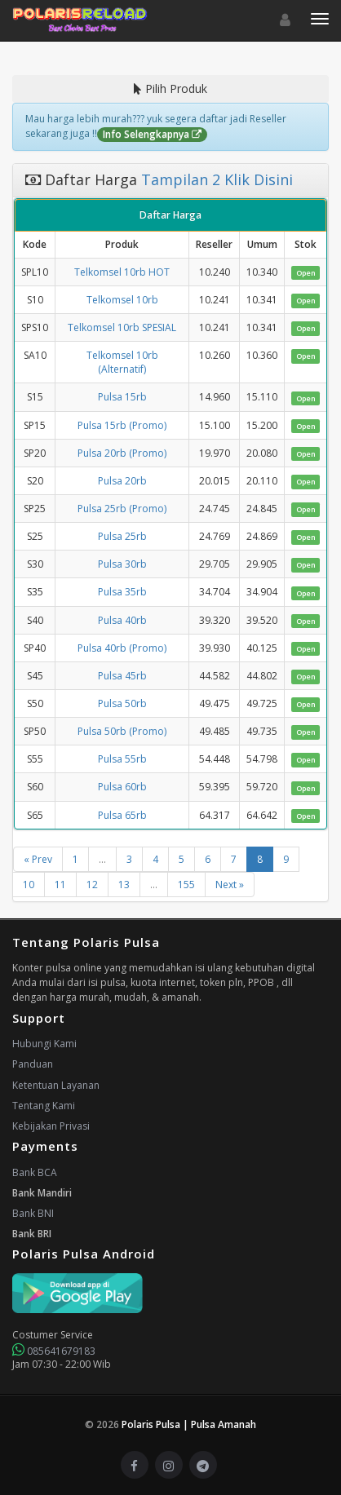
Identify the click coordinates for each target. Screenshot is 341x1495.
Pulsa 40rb (122, 620)
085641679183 (53, 1351)
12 (92, 884)
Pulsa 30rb (122, 564)
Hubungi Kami (44, 1043)
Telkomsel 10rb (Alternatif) (122, 362)
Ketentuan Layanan (56, 1085)
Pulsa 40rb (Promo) (122, 648)
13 (124, 884)
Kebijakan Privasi (51, 1126)
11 (60, 884)
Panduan (32, 1064)
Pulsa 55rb (122, 759)
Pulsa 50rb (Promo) (122, 731)
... (102, 859)
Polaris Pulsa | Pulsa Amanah (189, 1424)
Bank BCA (34, 1172)
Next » (229, 884)
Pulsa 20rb (122, 481)
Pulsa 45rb (122, 676)
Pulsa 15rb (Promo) (122, 425)
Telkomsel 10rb (122, 300)
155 (186, 884)
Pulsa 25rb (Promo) (122, 508)
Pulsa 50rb (122, 703)
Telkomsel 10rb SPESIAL (122, 327)
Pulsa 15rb (122, 397)
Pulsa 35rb (122, 592)
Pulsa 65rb (122, 815)
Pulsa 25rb (122, 536)
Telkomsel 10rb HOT (122, 272)
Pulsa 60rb (122, 787)
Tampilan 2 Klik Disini (215, 179)
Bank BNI (33, 1213)
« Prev (38, 859)
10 (28, 884)
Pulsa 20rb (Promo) (122, 453)
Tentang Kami (43, 1105)
